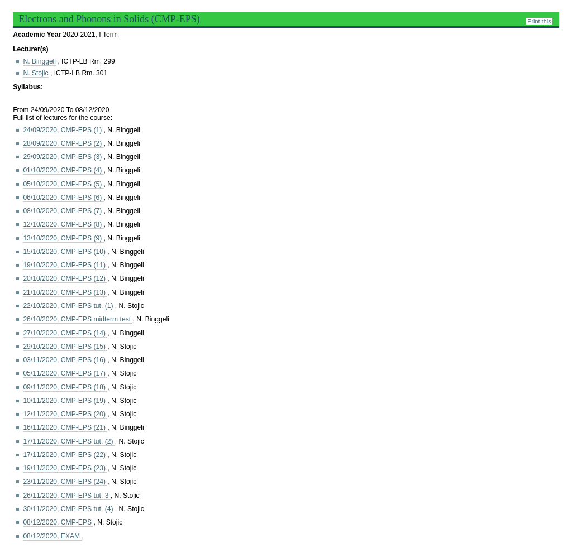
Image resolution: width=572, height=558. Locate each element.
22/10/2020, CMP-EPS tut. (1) (69, 306)
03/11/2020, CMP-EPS (65, 360)
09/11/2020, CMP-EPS (65, 387)
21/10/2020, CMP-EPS (65, 292)
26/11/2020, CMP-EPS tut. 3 (66, 495)
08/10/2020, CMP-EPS (63, 211)
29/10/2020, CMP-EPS (65, 346)
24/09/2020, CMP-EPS (63, 130)
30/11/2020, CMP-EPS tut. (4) (69, 509)
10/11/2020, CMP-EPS (65, 401)
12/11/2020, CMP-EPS (65, 414)
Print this (539, 21)
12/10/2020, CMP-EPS (63, 224)
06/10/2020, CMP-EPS (63, 197)
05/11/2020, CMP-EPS (65, 373)
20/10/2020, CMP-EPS (65, 278)
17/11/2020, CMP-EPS (65, 455)
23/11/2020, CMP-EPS (65, 481)
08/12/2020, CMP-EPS (58, 522)
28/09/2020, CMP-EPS (63, 143)
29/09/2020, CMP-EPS (63, 157)
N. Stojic (35, 73)
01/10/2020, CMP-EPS (63, 170)
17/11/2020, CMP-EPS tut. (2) (69, 441)
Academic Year (38, 35)
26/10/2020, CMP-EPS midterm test (77, 319)
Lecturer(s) (30, 49)
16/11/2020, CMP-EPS (65, 427)
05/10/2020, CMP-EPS (63, 184)
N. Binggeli (39, 61)
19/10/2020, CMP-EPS (65, 265)
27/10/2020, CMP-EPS (65, 333)
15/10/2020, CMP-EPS (65, 252)
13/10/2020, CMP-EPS (63, 238)
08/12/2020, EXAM (52, 536)
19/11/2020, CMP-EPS (65, 468)
